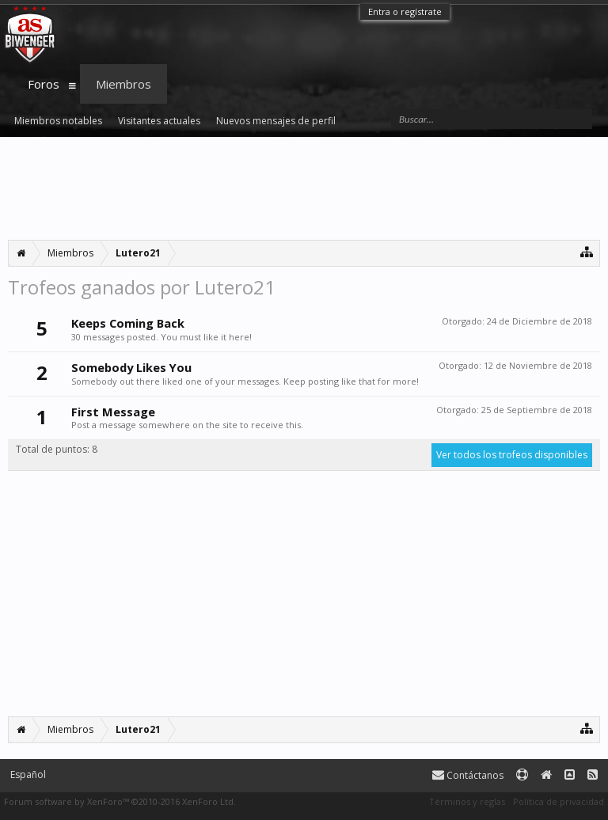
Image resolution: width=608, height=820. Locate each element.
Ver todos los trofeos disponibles (511, 454)
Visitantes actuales (159, 120)
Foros (43, 84)
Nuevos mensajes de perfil (276, 120)
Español (28, 774)
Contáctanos (468, 775)
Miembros (123, 84)
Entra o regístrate (405, 11)
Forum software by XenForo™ (120, 801)
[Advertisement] (304, 188)
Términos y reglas (467, 801)
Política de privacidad (558, 801)
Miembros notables (58, 120)
